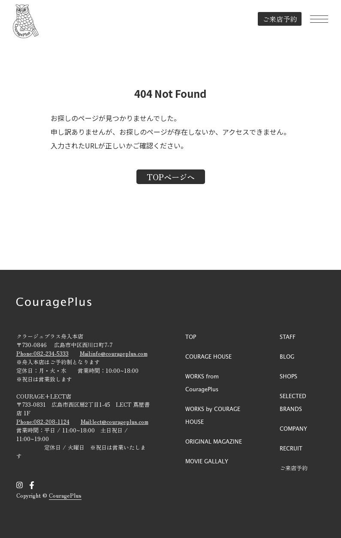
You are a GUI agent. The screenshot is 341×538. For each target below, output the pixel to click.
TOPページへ (171, 176)
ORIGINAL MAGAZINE (213, 441)
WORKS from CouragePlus (202, 382)
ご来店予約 (280, 19)
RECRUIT (291, 448)
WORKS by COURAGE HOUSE (212, 415)
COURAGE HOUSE (208, 356)
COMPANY (293, 428)
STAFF (288, 336)
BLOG (287, 356)
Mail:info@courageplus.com (114, 353)
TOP (190, 336)
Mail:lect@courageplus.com (114, 421)
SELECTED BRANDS (293, 402)
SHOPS (288, 376)
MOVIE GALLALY (206, 461)
